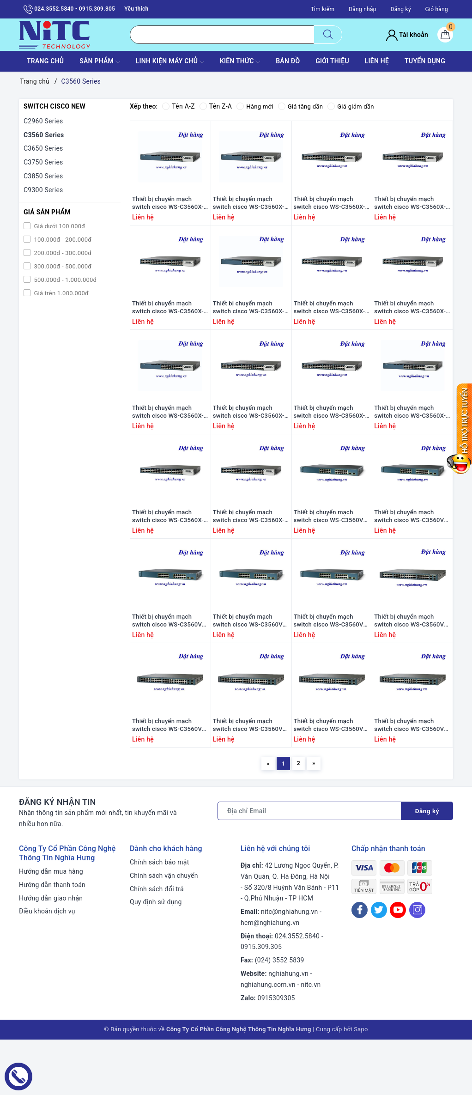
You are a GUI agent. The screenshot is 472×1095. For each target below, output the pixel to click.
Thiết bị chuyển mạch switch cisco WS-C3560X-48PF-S (329, 438)
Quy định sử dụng (156, 957)
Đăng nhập (362, 9)
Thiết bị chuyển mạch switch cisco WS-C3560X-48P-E (168, 552)
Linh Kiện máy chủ (170, 62)
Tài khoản (407, 34)
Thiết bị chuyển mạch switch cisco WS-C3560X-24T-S (248, 212)
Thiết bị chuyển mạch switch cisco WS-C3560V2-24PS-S (411, 552)
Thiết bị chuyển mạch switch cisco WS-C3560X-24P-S (168, 438)
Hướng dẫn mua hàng (51, 927)
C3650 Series (43, 148)
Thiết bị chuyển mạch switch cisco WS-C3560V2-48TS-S (411, 778)
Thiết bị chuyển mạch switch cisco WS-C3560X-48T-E (168, 325)
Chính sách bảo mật (159, 917)
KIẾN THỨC (240, 62)
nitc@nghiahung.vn (289, 967)
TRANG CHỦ (45, 61)
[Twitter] (379, 965)
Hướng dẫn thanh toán (52, 940)
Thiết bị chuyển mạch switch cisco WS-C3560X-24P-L (248, 325)
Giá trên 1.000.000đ (60, 293)
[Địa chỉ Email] (309, 866)
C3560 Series (44, 135)
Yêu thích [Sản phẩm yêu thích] (136, 9)
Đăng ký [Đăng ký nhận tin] (426, 866)
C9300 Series (43, 190)
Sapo (361, 1085)
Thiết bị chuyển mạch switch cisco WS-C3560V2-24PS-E (331, 552)
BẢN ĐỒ (288, 61)
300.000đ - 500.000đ (61, 266)
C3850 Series (43, 176)
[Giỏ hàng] (445, 35)
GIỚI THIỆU (332, 61)
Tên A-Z (178, 106)
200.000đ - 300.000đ (61, 252)
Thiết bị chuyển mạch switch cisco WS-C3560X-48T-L (410, 212)
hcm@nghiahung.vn (270, 978)
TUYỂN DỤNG (425, 61)
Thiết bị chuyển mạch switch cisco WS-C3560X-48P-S (248, 438)
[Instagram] (417, 965)
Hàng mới (255, 106)
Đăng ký (400, 9)
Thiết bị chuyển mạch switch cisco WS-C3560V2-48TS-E (331, 778)
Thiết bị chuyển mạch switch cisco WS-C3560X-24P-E (410, 438)
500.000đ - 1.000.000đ (64, 279)
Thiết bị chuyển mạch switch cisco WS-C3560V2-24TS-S (250, 665)
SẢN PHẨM (99, 62)
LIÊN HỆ (377, 61)
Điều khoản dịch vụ (47, 967)
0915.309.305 (261, 1002)
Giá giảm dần (356, 106)
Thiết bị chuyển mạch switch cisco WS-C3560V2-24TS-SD (331, 665)
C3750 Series (43, 162)
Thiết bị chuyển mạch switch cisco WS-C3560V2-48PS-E (411, 665)
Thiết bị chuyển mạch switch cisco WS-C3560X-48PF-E (248, 552)
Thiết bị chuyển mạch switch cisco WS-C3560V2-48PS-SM (250, 778)
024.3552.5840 (297, 991)
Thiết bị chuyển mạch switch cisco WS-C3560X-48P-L (329, 325)
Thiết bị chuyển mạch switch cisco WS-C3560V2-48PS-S (169, 778)
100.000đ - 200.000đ (61, 239)
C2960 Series (43, 121)
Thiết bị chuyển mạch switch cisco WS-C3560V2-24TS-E (169, 665)
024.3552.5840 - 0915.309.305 (69, 9)
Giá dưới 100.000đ (58, 226)
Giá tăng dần (303, 106)
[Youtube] (398, 965)
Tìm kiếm (323, 9)
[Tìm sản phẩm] (222, 34)
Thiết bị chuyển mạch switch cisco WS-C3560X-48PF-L (410, 325)
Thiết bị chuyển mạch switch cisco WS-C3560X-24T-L (168, 212)
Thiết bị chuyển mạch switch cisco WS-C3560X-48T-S (329, 212)
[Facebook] (359, 965)
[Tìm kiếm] (328, 34)
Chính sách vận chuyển (164, 931)
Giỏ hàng (436, 9)
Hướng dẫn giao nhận (51, 953)
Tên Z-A (216, 106)
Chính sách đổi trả (157, 944)
